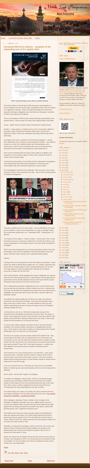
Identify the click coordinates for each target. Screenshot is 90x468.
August (65, 182)
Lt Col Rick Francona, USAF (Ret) (20, 38)
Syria (21, 453)
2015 (63, 230)
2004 (63, 257)
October (66, 177)
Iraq (9, 453)
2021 (63, 160)
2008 (63, 247)
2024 (63, 152)
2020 (63, 162)
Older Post (51, 461)
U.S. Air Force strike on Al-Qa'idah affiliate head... (74, 218)
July (64, 184)
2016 (63, 228)
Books (37, 38)
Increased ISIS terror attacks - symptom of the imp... (72, 222)
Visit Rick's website (65, 109)
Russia (17, 453)
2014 (63, 233)
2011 (63, 240)
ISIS (12, 453)
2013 (63, 235)
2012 (63, 237)
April (65, 192)
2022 (63, 157)
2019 (63, 165)
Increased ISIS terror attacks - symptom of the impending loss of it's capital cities (27, 48)
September (67, 179)
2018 (63, 167)
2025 (63, 150)
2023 (63, 155)
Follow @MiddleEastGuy (67, 58)
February (66, 197)
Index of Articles (64, 113)
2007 (63, 250)
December (66, 172)
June (65, 187)
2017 (63, 170)
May (64, 189)
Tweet (6, 447)
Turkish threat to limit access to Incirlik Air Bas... (73, 214)
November (66, 174)
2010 (63, 242)
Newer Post (9, 461)
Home (3, 38)
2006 (63, 252)
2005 (63, 255)
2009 (63, 245)
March (65, 194)
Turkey (26, 453)
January (66, 199)
